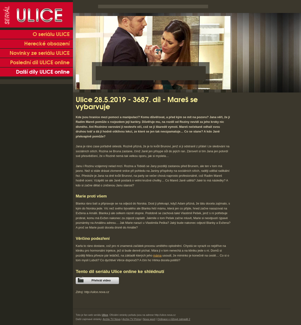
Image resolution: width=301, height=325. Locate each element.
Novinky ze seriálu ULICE (40, 53)
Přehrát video (101, 280)
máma (157, 255)
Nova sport (149, 319)
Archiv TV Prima (131, 319)
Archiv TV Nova (111, 319)
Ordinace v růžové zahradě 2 (173, 319)
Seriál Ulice (36, 15)
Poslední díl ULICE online (40, 62)
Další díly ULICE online (43, 72)
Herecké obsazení (47, 43)
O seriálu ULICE (51, 34)
